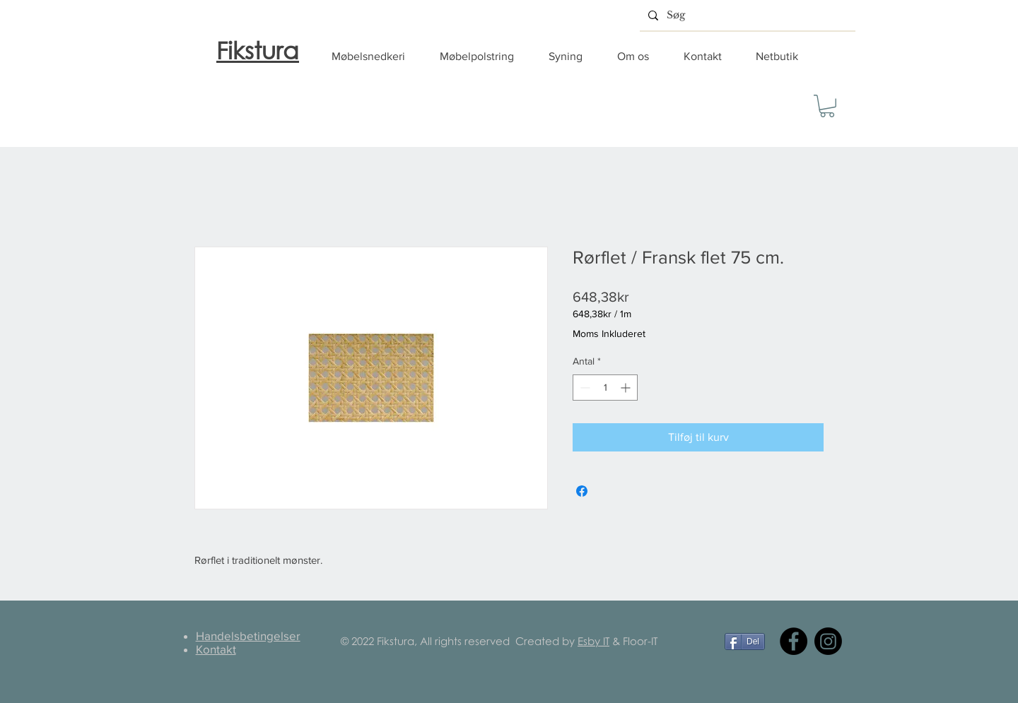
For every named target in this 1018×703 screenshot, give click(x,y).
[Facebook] (793, 641)
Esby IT (593, 640)
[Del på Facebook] (581, 491)
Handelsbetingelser (248, 635)
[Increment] (627, 387)
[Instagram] (828, 641)
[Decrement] (583, 387)
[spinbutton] (605, 387)
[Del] (745, 641)
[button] (375, 56)
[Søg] (746, 15)
